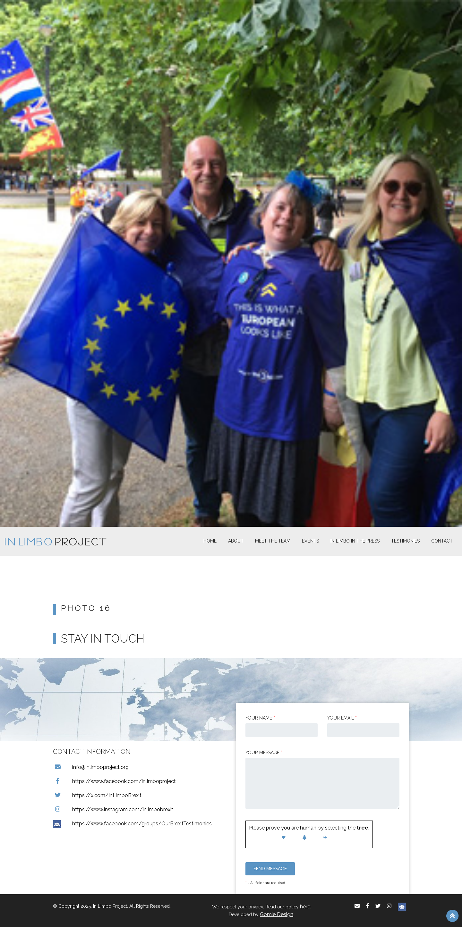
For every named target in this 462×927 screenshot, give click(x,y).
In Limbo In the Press (355, 541)
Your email (342, 718)
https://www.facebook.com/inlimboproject (114, 781)
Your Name (260, 718)
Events (310, 541)
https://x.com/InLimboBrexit (97, 795)
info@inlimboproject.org (91, 767)
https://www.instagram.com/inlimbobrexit (113, 809)
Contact (442, 541)
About (236, 541)
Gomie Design (276, 914)
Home (210, 541)
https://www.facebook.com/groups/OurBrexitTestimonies (132, 824)
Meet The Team (272, 541)
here (305, 907)
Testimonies (405, 541)
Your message (263, 752)
